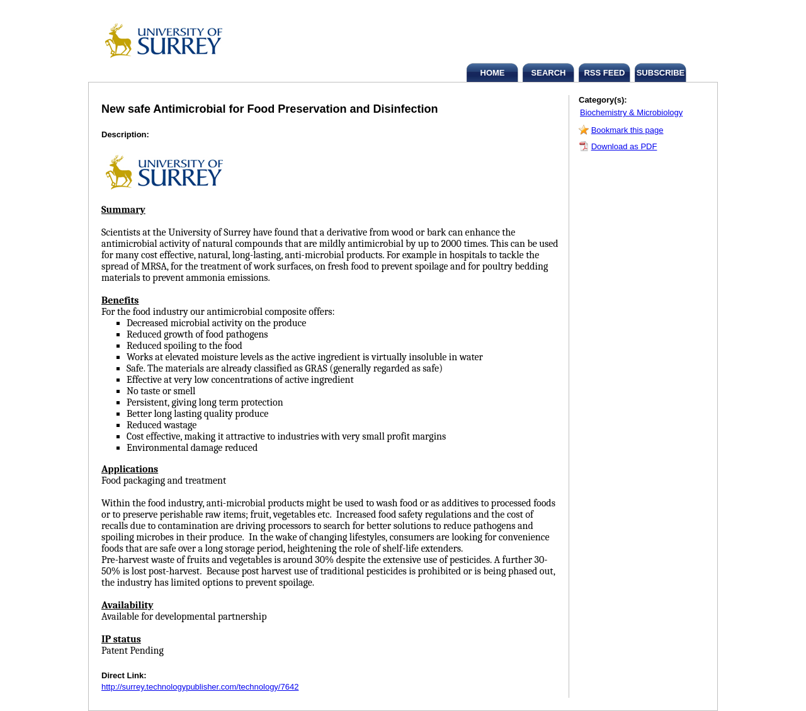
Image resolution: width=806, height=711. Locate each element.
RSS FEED (604, 72)
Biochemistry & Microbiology (631, 112)
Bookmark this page (627, 130)
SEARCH (548, 72)
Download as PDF (624, 146)
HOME (492, 72)
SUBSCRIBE (661, 72)
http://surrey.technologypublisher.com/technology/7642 (199, 686)
